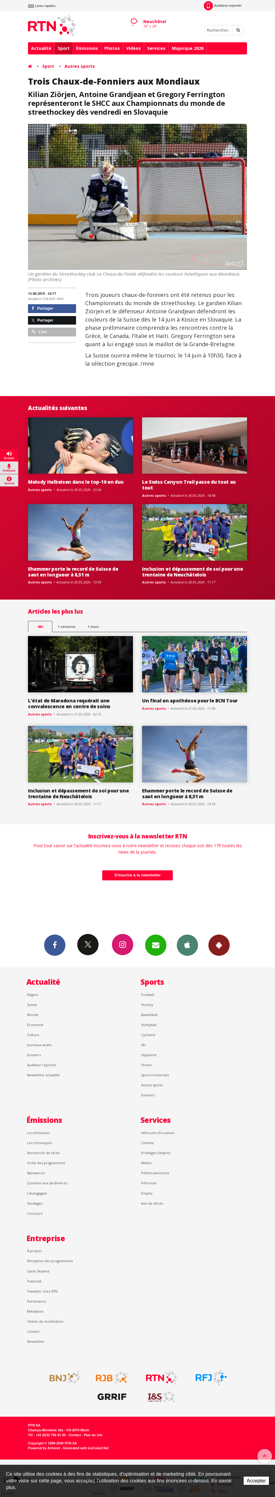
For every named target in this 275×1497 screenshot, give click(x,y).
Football (147, 995)
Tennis (146, 1065)
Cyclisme (148, 1035)
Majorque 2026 (188, 48)
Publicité (34, 1281)
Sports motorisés (155, 1075)
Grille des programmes (46, 1163)
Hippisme (149, 1055)
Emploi (146, 1193)
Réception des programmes (50, 1261)
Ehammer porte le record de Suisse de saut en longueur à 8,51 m (73, 572)
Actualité (41, 48)
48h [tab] (40, 626)
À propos (34, 1251)
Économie (35, 1025)
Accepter (256, 1480)
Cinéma (147, 1143)
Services (156, 48)
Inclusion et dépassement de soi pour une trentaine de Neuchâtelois (192, 572)
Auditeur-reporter (223, 5)
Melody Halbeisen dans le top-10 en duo (76, 482)
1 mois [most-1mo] (93, 626)
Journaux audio (39, 1045)
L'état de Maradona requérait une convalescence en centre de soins (69, 703)
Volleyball (148, 1025)
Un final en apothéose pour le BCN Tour (190, 700)
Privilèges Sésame (155, 1153)
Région (32, 995)
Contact (33, 1331)
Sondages (35, 1203)
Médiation (35, 1311)
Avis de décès (152, 1203)
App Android (219, 945)
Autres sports (79, 66)
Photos (112, 48)
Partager (42, 308)
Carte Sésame (38, 1271)
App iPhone (187, 945)
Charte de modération (45, 1321)
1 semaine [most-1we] (66, 626)
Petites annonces (155, 1173)
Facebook (54, 945)
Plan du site (93, 1435)
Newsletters (155, 945)
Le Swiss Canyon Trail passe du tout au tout (189, 485)
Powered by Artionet (44, 1448)
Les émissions (38, 1133)
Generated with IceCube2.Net (86, 1448)
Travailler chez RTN (42, 1291)
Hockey (147, 1005)
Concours (35, 1213)
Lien (39, 331)
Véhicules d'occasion (158, 1133)
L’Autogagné (37, 1193)
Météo (146, 1163)
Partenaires (36, 1301)
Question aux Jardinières (47, 1183)
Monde (33, 1015)
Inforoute (149, 1183)
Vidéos (133, 48)
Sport (64, 48)
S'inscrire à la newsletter (137, 875)
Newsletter (36, 1341)
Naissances (36, 1173)
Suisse (32, 1005)
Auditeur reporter (42, 1065)
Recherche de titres (43, 1153)
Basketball (149, 1015)
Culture (33, 1035)
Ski (143, 1045)
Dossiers (34, 1055)
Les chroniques (39, 1143)
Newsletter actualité (43, 1075)
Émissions (87, 48)
